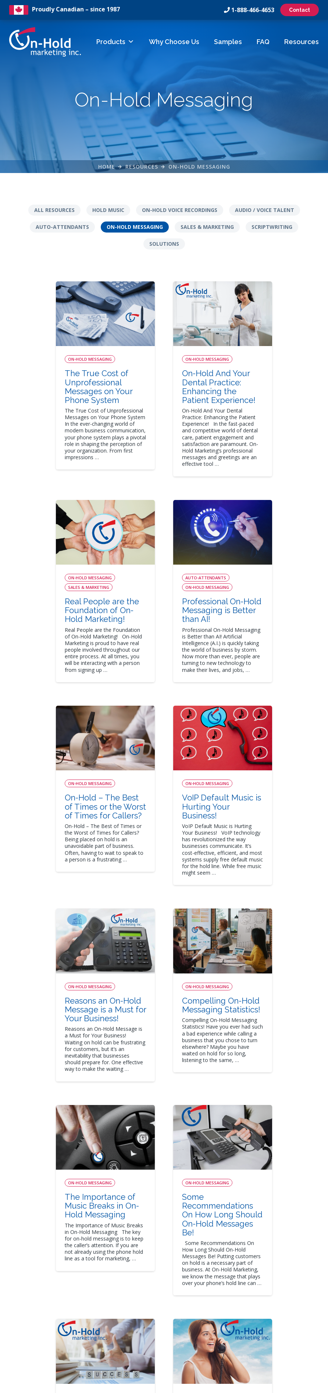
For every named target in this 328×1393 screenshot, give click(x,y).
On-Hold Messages (211, 1268)
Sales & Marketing (207, 229)
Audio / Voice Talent (264, 212)
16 (162, 1186)
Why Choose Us (174, 42)
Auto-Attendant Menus (216, 1280)
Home (106, 168)
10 (253, 1163)
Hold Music (108, 212)
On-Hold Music (206, 1292)
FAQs (124, 1304)
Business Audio (207, 1304)
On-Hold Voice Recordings (179, 212)
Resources (301, 42)
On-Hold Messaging (199, 168)
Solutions (164, 246)
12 (299, 1163)
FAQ (263, 42)
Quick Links (134, 1251)
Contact (299, 10)
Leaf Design (214, 1383)
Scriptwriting (272, 229)
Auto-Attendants (62, 229)
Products (115, 42)
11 (276, 1163)
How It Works (134, 1268)
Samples (228, 42)
